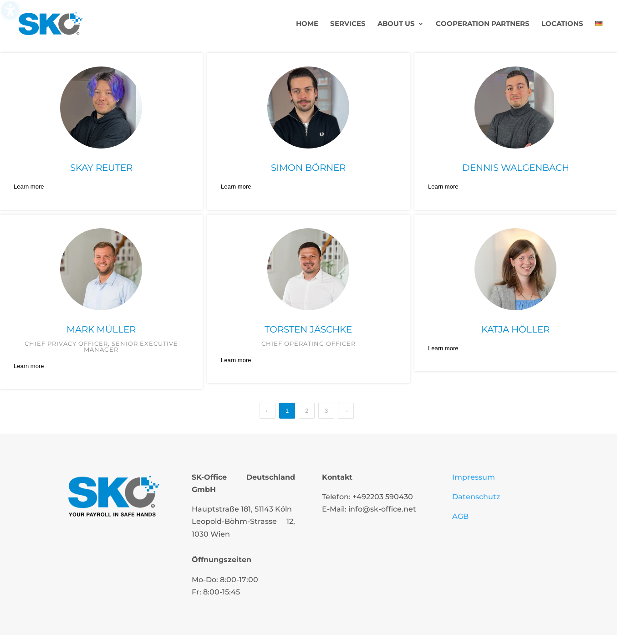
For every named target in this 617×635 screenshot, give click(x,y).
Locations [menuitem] (562, 24)
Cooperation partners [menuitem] (483, 24)
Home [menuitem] (307, 24)
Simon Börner (308, 167)
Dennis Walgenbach (515, 167)
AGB (460, 516)
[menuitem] (598, 33)
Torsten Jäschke (308, 329)
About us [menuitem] (396, 24)
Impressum (473, 477)
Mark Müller (101, 329)
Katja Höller (515, 329)
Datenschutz (476, 496)
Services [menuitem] (348, 24)
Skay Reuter (101, 167)
